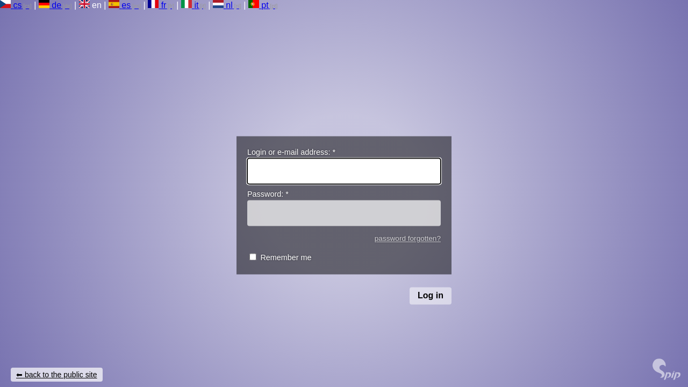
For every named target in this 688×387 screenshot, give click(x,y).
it (189, 5)
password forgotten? (408, 238)
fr (157, 5)
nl (223, 5)
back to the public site (61, 374)
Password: (268, 194)
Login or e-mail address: (291, 152)
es (120, 5)
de (50, 5)
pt (258, 5)
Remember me (285, 258)
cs (11, 5)
